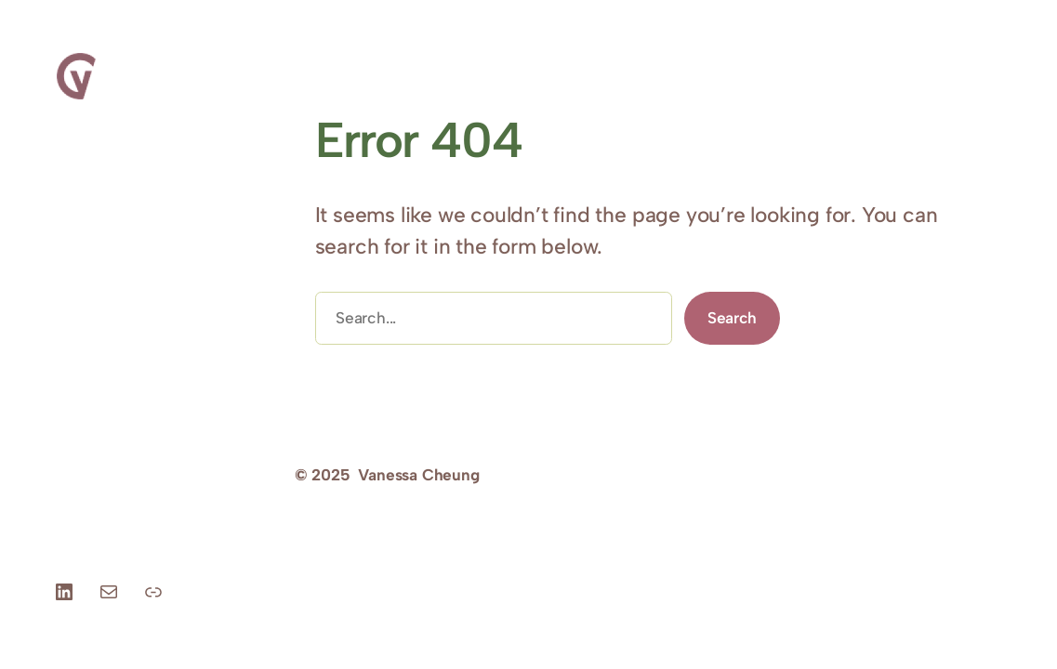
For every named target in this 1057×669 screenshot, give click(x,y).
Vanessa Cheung (418, 475)
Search (732, 317)
